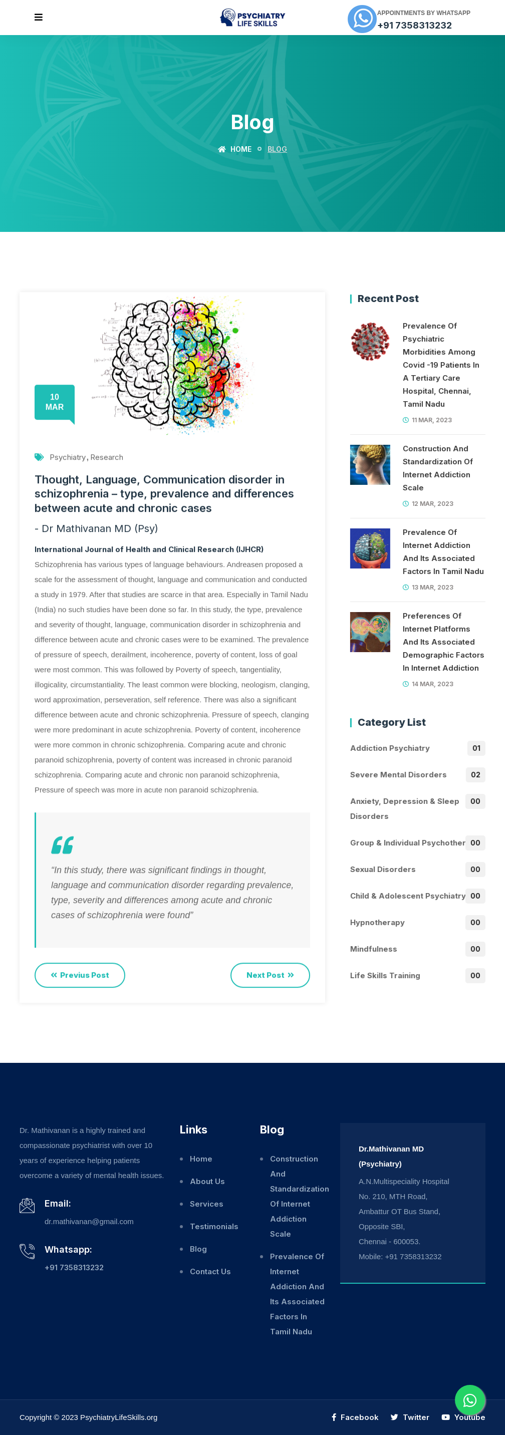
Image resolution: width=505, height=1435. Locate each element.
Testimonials (214, 1226)
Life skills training (385, 975)
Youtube (463, 1417)
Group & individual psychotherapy (414, 842)
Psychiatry (68, 457)
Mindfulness (373, 949)
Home (234, 149)
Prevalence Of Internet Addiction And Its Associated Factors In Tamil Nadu (442, 551)
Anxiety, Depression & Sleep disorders (417, 807)
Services (206, 1204)
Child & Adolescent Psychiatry (407, 896)
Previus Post (80, 975)
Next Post (270, 975)
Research (106, 457)
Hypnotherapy (377, 922)
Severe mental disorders (398, 774)
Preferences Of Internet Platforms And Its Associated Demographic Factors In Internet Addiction (443, 642)
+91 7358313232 (414, 25)
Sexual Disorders (382, 869)
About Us (207, 1181)
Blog (198, 1249)
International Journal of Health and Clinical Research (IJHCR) (149, 549)
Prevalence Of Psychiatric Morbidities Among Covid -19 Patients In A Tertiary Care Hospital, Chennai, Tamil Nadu (440, 365)
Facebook (355, 1417)
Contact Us (210, 1271)
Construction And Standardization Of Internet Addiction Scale (437, 468)
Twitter (410, 1417)
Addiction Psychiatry (389, 748)
